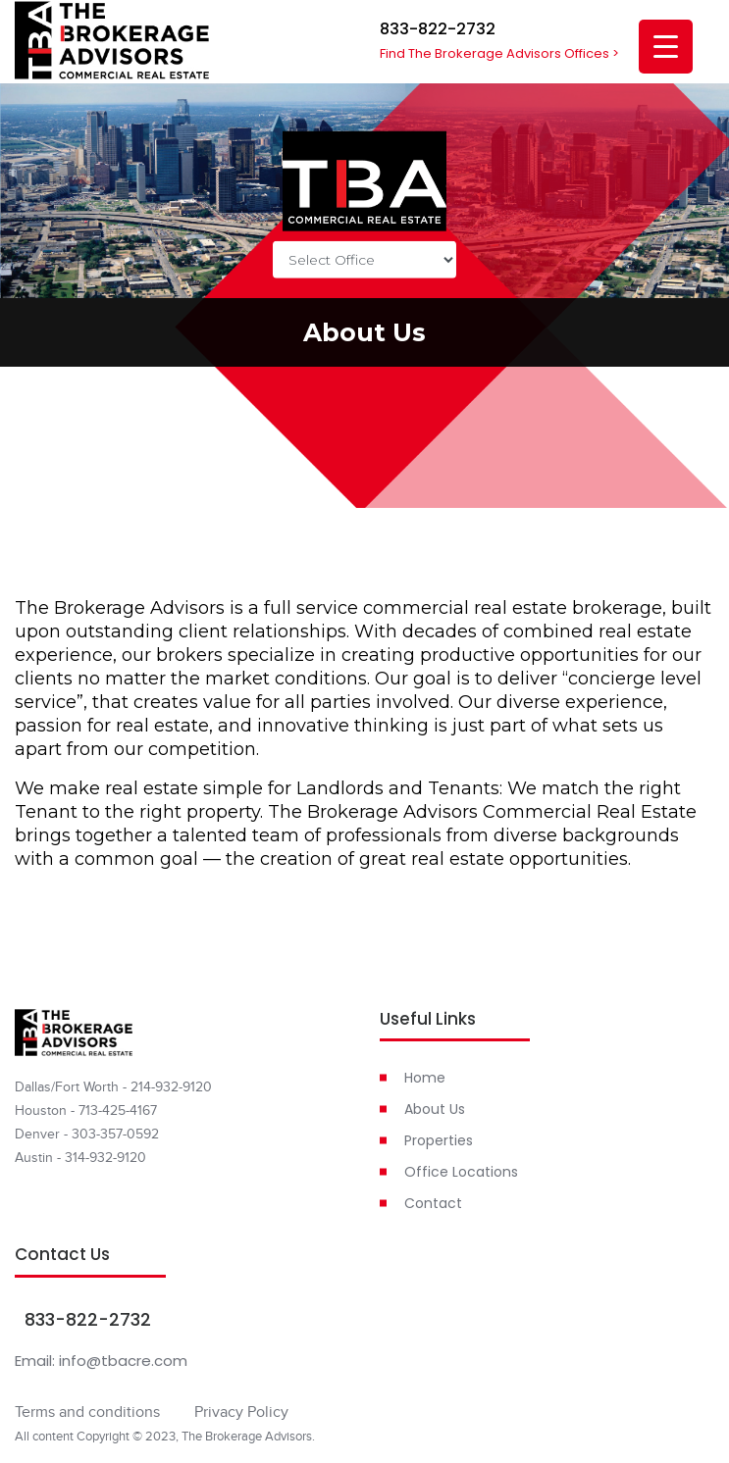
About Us (434, 1109)
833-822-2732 (437, 29)
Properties (438, 1140)
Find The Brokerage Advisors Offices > (499, 53)
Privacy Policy (241, 1412)
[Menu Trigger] (666, 47)
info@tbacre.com (123, 1360)
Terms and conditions (87, 1412)
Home (424, 1077)
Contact (433, 1203)
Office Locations (461, 1172)
